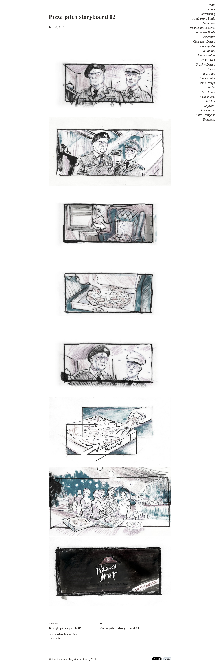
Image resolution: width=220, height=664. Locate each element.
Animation (208, 23)
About (211, 9)
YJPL (94, 659)
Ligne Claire (207, 78)
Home (211, 4)
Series (211, 87)
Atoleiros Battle (205, 32)
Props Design (206, 82)
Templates (209, 119)
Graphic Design (205, 64)
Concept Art (207, 46)
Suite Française (205, 115)
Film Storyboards (59, 659)
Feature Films (206, 55)
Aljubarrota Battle (204, 18)
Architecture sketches (202, 27)
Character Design (204, 41)
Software (209, 105)
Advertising (208, 14)
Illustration (208, 73)
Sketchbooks (207, 96)
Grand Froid (207, 60)
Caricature (208, 37)
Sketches (210, 101)
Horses (210, 69)
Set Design (208, 92)
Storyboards (207, 110)
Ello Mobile (208, 50)
